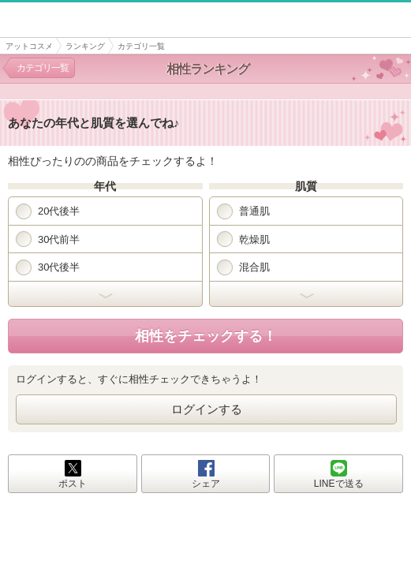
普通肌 (243, 211)
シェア (206, 483)
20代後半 (48, 211)
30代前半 (48, 239)
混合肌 (243, 267)
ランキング (85, 46)
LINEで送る (339, 483)
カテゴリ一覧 (43, 67)
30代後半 (48, 267)
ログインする (206, 409)
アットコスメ (29, 46)
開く (105, 294)
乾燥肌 (243, 239)
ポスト (72, 483)
